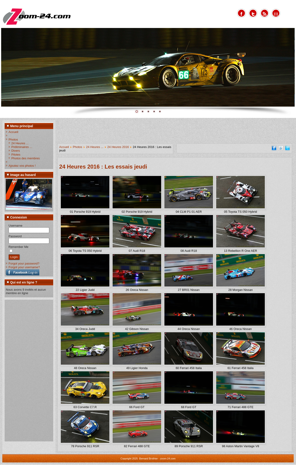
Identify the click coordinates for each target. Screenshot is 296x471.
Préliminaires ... (21, 147)
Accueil (13, 132)
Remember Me (18, 247)
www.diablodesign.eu (154, 468)
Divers (15, 150)
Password (15, 236)
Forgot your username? (24, 267)
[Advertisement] (24, 370)
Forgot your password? (24, 263)
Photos (13, 139)
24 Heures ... (19, 143)
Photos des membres (25, 158)
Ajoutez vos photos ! (22, 165)
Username (15, 225)
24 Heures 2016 (118, 147)
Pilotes (15, 154)
